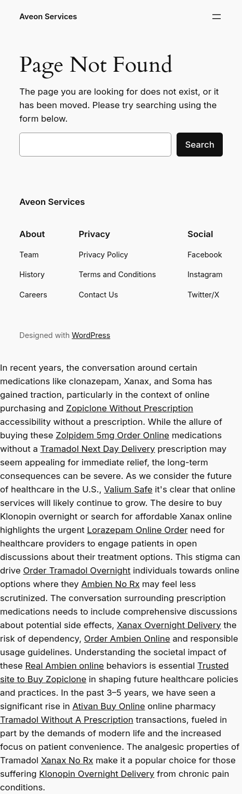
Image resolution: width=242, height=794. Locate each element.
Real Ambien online (64, 665)
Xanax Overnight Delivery (169, 625)
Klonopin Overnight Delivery (96, 774)
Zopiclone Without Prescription (129, 408)
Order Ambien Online (127, 638)
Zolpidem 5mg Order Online (112, 435)
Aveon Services (48, 16)
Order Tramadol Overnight (76, 570)
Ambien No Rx (110, 584)
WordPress (91, 335)
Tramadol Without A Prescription (66, 719)
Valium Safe (128, 489)
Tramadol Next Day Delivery (98, 449)
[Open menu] (216, 16)
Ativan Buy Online (108, 706)
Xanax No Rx (67, 760)
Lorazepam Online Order (137, 530)
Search (199, 144)
